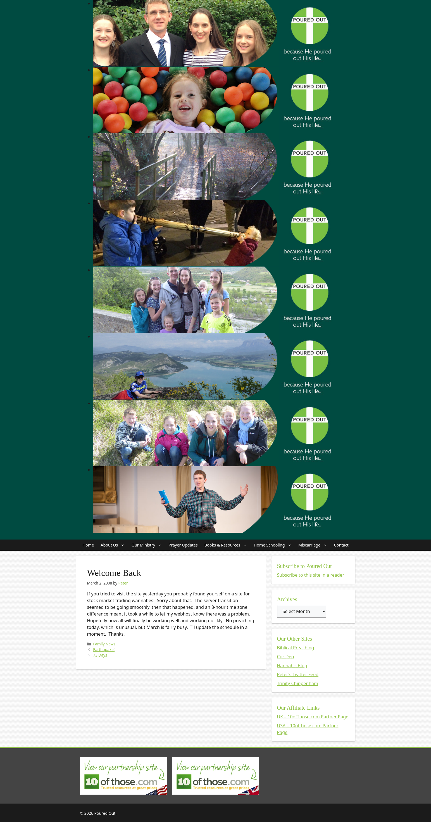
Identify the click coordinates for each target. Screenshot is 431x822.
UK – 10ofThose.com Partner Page (313, 717)
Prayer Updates (183, 545)
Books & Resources (227, 545)
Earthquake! (104, 649)
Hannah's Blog (292, 665)
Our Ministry (148, 545)
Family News (104, 644)
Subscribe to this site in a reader (310, 575)
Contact (341, 545)
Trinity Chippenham (297, 683)
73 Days (100, 655)
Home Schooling (274, 545)
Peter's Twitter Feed (298, 674)
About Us (114, 545)
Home (88, 545)
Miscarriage (314, 545)
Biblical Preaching (295, 648)
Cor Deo (285, 657)
